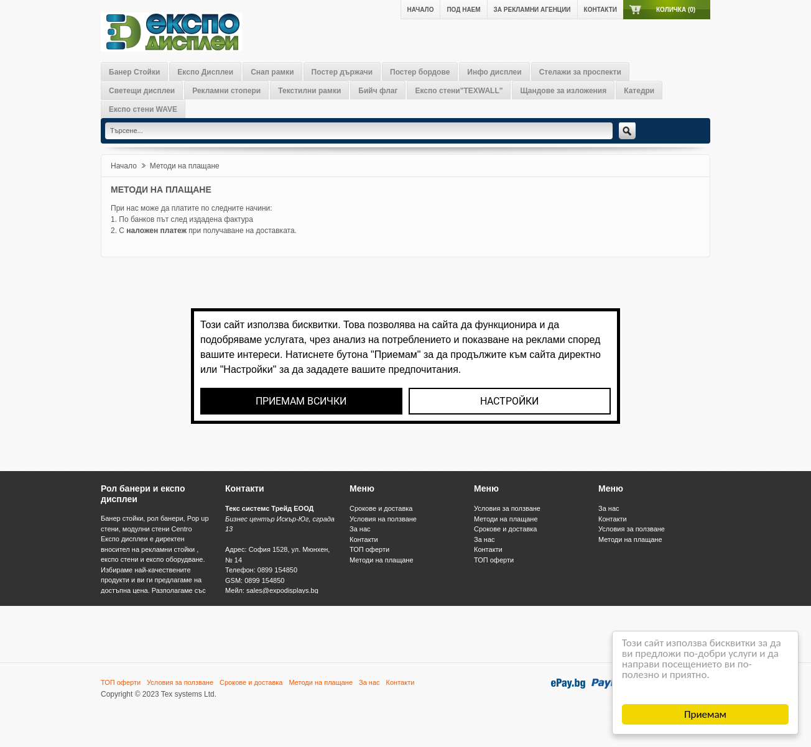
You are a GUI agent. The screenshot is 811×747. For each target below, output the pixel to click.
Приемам (705, 714)
